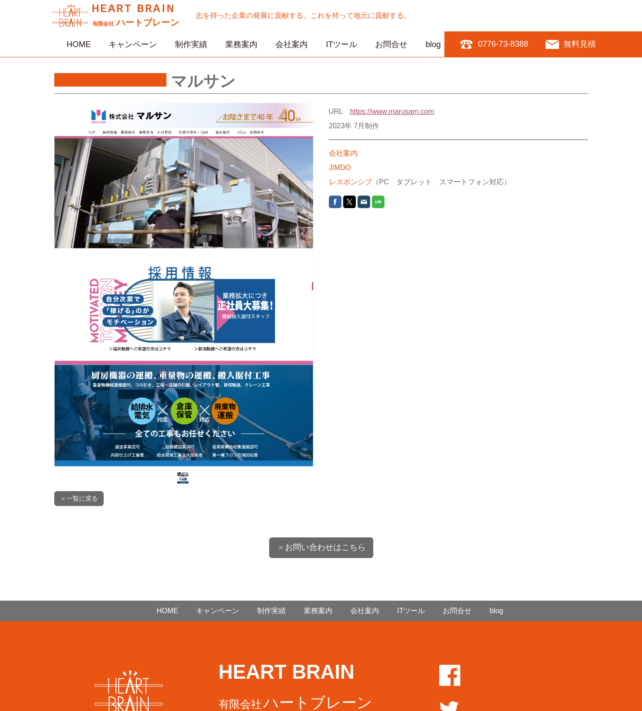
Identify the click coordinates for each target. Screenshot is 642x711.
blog (433, 44)
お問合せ (391, 44)
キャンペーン (133, 44)
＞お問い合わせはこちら (321, 547)
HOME (78, 44)
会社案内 (291, 44)
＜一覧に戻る (79, 498)
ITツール (341, 44)
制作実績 (191, 44)
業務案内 (241, 44)
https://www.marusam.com (392, 111)
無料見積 (579, 43)
